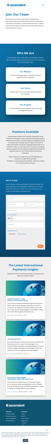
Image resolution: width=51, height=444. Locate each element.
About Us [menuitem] (23, 416)
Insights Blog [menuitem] (24, 420)
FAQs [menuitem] (22, 425)
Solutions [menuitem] (9, 411)
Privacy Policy (23, 436)
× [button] (47, 430)
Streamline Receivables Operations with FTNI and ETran (20, 378)
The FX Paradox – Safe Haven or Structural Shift (17, 299)
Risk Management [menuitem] (10, 420)
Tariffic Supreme (14, 339)
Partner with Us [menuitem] (25, 418)
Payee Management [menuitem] (11, 418)
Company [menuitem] (24, 411)
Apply (40, 246)
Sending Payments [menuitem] (10, 414)
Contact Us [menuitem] (24, 423)
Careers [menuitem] (23, 414)
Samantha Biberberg (13, 391)
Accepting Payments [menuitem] (11, 416)
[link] (16, 5)
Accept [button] (25, 440)
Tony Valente (12, 315)
